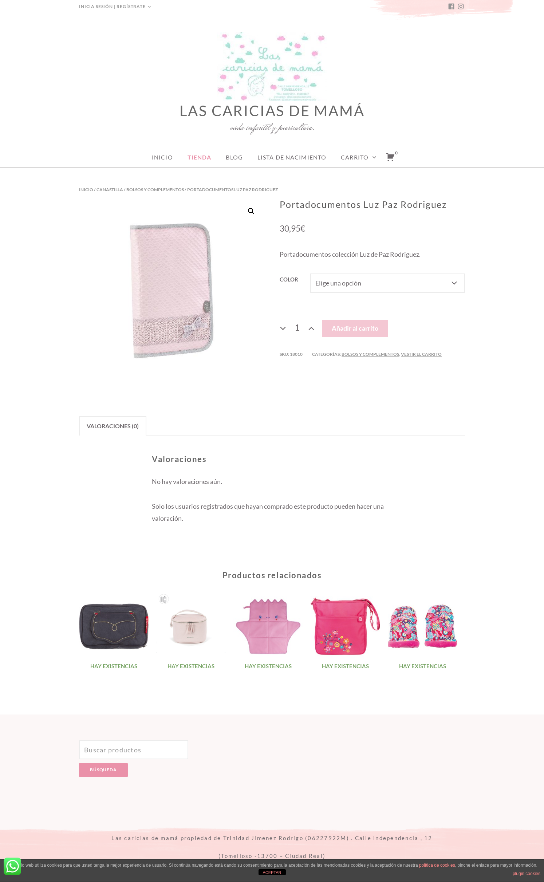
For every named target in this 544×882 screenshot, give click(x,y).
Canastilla (109, 189)
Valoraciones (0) (113, 425)
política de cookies (437, 865)
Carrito (354, 157)
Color (289, 279)
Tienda (200, 157)
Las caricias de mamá (272, 110)
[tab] (112, 426)
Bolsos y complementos (155, 189)
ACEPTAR (272, 872)
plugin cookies (526, 873)
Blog (234, 157)
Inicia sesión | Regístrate (112, 6)
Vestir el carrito (421, 354)
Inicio (162, 157)
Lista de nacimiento (291, 157)
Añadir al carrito (355, 328)
